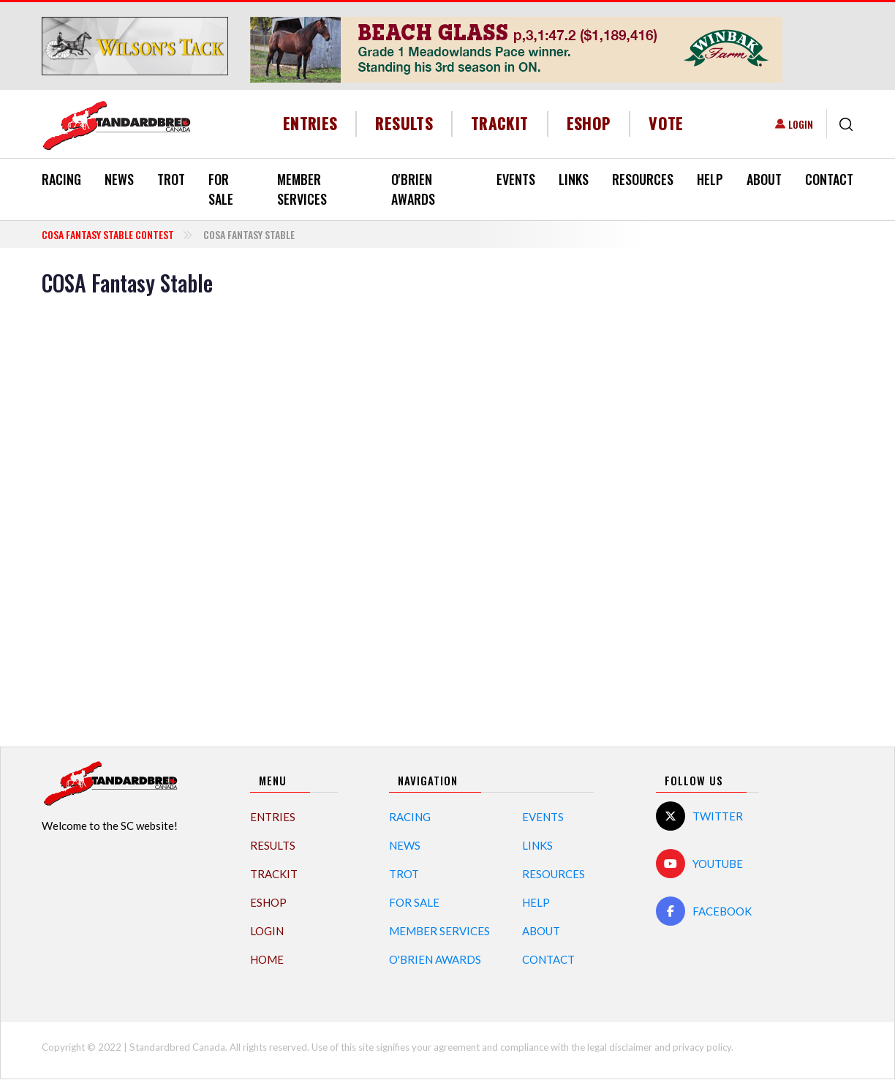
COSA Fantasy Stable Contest (108, 234)
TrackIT (500, 123)
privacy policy (702, 1047)
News (119, 179)
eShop (589, 123)
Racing (61, 179)
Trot (171, 179)
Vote (666, 123)
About (764, 179)
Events (515, 179)
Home (267, 959)
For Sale (220, 189)
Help (710, 179)
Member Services (302, 189)
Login (800, 124)
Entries (310, 123)
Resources (642, 179)
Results (404, 123)
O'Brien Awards (413, 189)
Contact (829, 179)
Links (574, 179)
